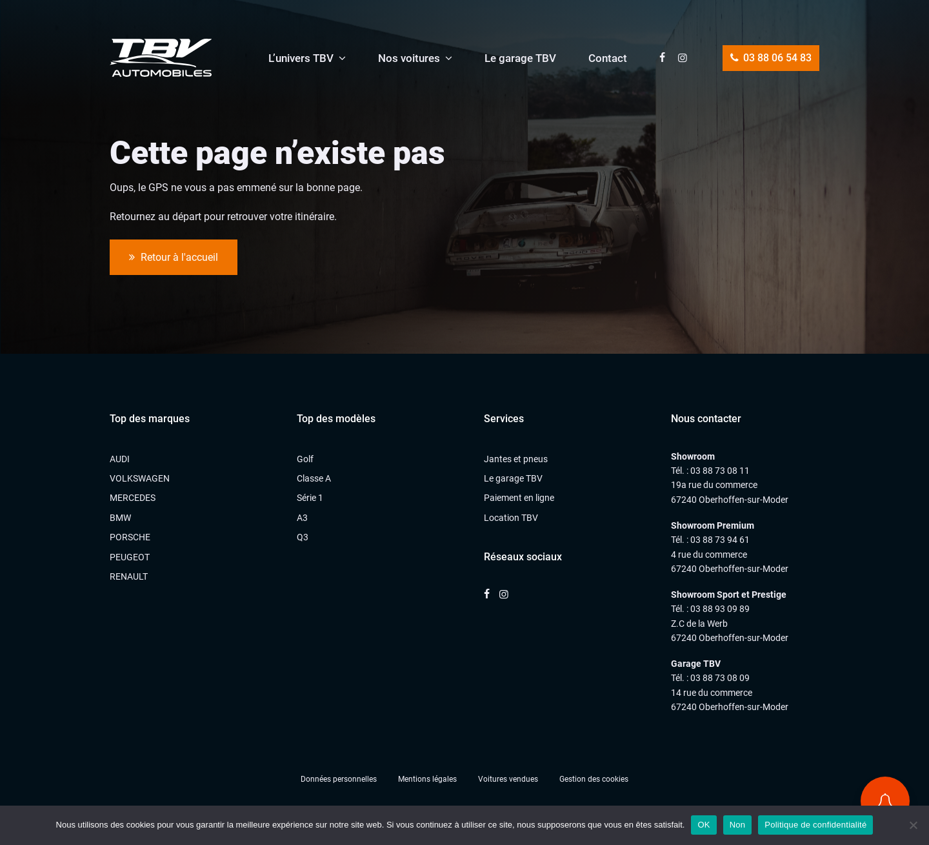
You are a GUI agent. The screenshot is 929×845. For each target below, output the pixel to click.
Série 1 (310, 498)
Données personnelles (339, 779)
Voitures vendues (508, 779)
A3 (302, 518)
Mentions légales (427, 779)
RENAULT (129, 576)
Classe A (314, 478)
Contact (607, 58)
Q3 (302, 537)
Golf (305, 459)
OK (703, 825)
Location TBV (511, 518)
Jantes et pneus (516, 459)
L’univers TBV (301, 58)
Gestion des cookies (593, 779)
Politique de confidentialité (815, 825)
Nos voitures (409, 58)
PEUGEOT (130, 557)
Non (738, 825)
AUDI (120, 459)
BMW (120, 518)
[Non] (912, 825)
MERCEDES (132, 498)
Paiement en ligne (519, 498)
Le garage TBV (520, 58)
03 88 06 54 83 (771, 58)
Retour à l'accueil (173, 257)
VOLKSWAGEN (140, 478)
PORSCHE (130, 537)
